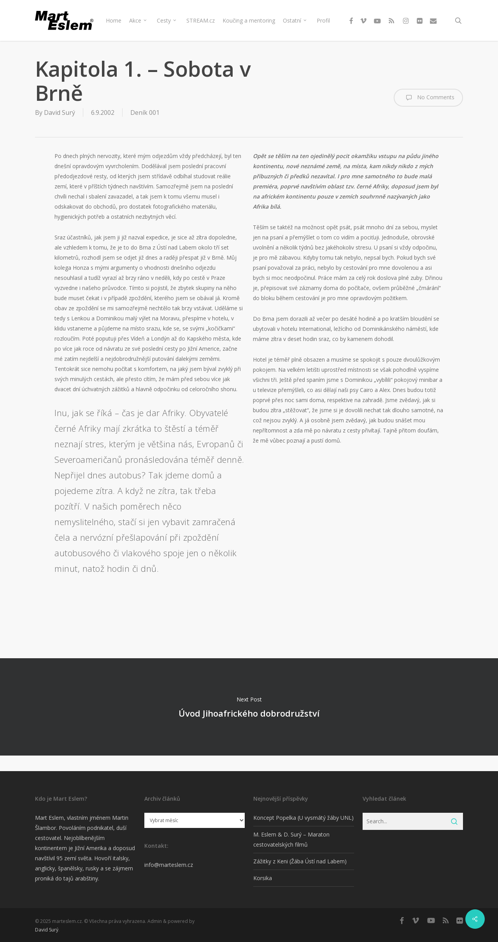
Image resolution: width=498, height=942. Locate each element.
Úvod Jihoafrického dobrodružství (249, 707)
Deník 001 (145, 112)
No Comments (428, 98)
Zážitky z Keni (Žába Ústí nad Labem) (300, 861)
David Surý (59, 112)
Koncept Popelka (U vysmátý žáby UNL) (303, 817)
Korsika (262, 878)
